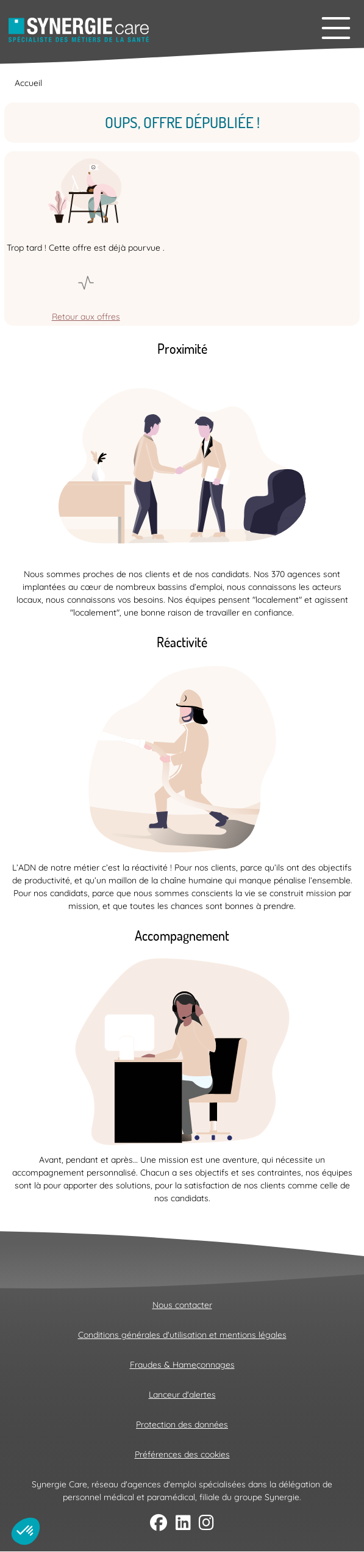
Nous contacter (182, 1304)
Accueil (28, 82)
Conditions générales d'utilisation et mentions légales (182, 1334)
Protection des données (182, 1424)
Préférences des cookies (182, 1454)
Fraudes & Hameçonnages (182, 1364)
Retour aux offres (86, 316)
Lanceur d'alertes (182, 1394)
